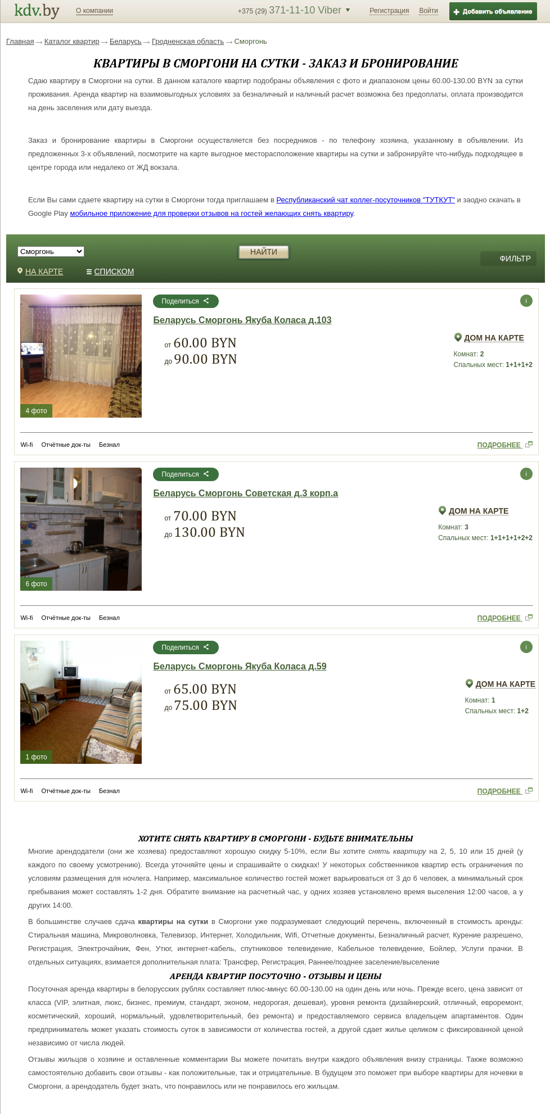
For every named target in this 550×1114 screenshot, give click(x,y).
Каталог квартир (72, 41)
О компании (94, 11)
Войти (428, 11)
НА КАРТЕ (40, 271)
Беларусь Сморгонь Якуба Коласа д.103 (242, 320)
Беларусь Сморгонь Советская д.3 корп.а (245, 493)
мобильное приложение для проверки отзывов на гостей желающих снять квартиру (211, 213)
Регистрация (389, 11)
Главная (20, 41)
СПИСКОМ (110, 271)
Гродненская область (188, 41)
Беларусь (126, 41)
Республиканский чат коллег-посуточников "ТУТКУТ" (365, 200)
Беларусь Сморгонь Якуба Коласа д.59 (239, 667)
